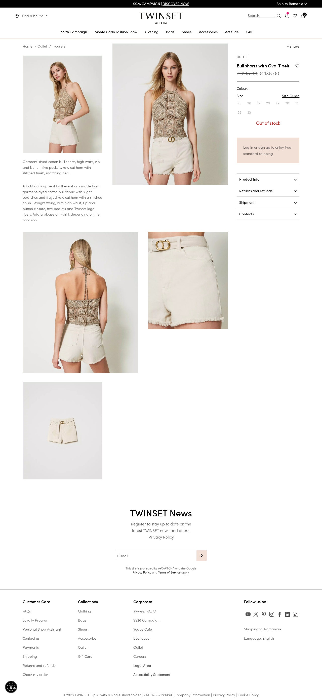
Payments (31, 647)
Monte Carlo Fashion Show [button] (116, 32)
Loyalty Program (36, 620)
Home (27, 46)
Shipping (30, 656)
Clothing (84, 611)
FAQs (27, 611)
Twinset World (144, 611)
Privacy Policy (161, 537)
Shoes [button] (186, 32)
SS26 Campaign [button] (74, 32)
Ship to (292, 3)
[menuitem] (74, 31)
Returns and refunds (39, 665)
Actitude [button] (232, 32)
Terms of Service (169, 572)
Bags (82, 620)
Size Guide (290, 96)
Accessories (87, 638)
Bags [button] (170, 32)
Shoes (83, 629)
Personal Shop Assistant (42, 629)
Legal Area (142, 665)
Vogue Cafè (142, 629)
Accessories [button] (208, 32)
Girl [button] (249, 32)
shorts (75, 186)
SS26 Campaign (146, 620)
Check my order (35, 674)
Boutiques (141, 638)
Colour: (242, 88)
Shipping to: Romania (262, 629)
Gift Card (85, 656)
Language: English (259, 638)
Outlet (42, 46)
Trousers (58, 46)
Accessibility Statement (151, 674)
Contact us (31, 638)
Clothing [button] (151, 32)
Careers (139, 656)
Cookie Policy (248, 694)
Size (268, 96)
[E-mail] (156, 555)
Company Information (192, 694)
